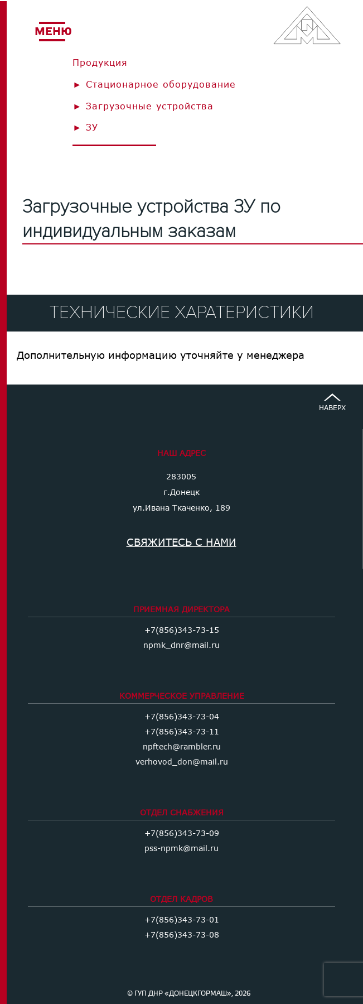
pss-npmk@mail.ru (181, 848)
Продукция (100, 62)
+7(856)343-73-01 (181, 919)
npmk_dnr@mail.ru (181, 645)
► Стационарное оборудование (154, 84)
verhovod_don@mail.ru (181, 761)
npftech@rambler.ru (182, 746)
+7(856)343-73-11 (181, 731)
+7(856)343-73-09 (181, 833)
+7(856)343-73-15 (181, 630)
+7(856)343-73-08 (181, 934)
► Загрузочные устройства (143, 105)
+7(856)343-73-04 (181, 716)
